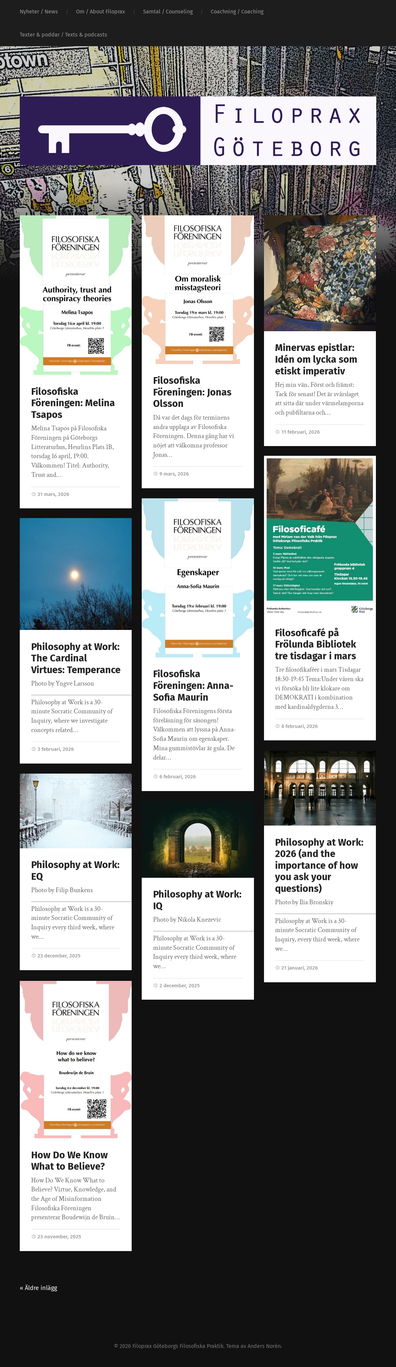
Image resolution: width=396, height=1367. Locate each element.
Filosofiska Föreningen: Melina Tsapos (73, 403)
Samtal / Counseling (168, 11)
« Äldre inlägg (38, 1288)
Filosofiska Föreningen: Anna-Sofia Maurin (193, 685)
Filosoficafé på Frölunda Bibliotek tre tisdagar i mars (315, 645)
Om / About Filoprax (100, 11)
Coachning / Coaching (237, 11)
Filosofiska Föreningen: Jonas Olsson (192, 392)
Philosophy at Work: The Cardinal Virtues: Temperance (76, 658)
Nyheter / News (39, 11)
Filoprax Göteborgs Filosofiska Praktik (177, 1346)
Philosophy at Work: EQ (75, 871)
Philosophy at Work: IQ (197, 900)
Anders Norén (264, 1346)
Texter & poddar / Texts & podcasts (63, 34)
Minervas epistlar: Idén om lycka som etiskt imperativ (316, 359)
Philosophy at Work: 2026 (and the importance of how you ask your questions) (319, 865)
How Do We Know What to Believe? (69, 1160)
